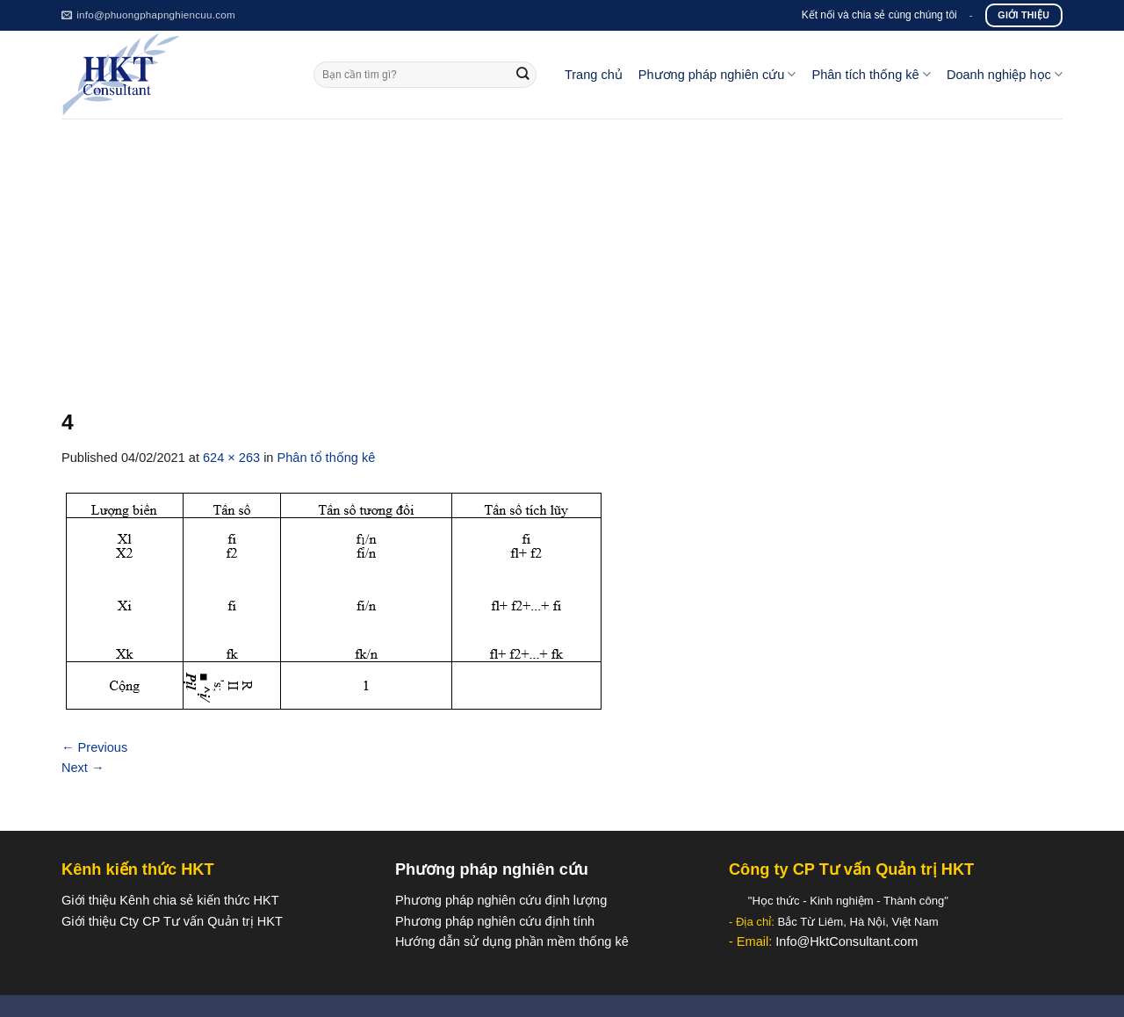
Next (82, 768)
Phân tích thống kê (870, 74)
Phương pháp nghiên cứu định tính (494, 921)
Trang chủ (594, 75)
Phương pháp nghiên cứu (717, 74)
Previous (94, 747)
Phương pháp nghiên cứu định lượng (501, 900)
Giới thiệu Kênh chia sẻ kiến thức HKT (170, 900)
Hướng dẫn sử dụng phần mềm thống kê (512, 941)
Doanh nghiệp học (1005, 74)
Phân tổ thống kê (326, 458)
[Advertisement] (562, 250)
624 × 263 (231, 458)
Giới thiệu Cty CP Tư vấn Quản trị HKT (172, 921)
